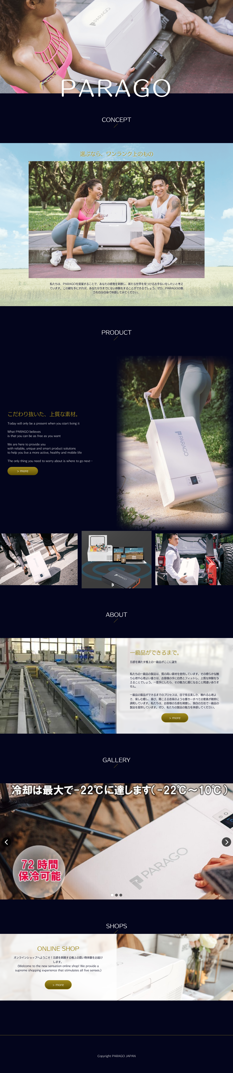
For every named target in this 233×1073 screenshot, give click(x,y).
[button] (112, 895)
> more (22, 470)
